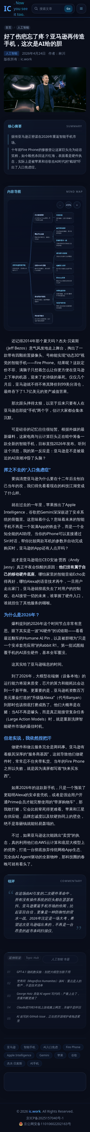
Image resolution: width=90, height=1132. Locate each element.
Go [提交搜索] (68, 8)
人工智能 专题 (60, 959)
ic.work (35, 1111)
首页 (8, 27)
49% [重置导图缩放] (68, 205)
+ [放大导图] (77, 205)
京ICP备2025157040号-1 (45, 1118)
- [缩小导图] (60, 205)
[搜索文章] (51, 8)
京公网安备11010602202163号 (45, 1123)
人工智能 (23, 27)
